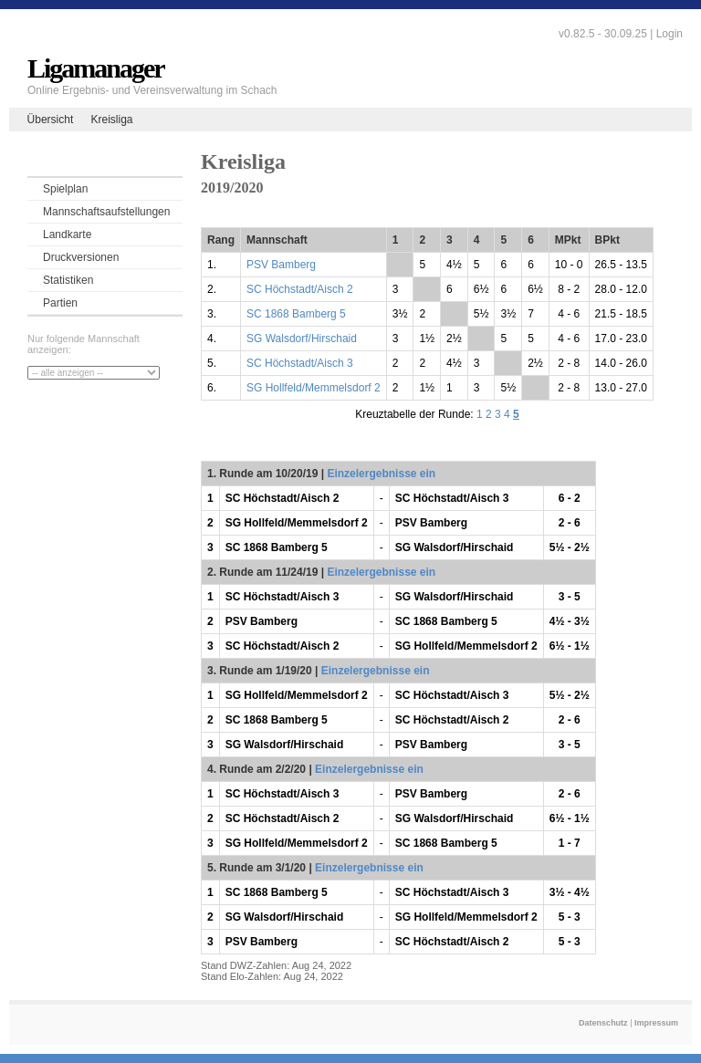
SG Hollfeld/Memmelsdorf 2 (313, 387)
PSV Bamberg (281, 264)
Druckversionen (81, 257)
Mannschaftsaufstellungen (106, 211)
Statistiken (68, 280)
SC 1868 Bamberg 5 (296, 313)
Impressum (656, 1022)
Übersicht (50, 119)
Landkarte (67, 234)
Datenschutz (603, 1022)
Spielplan (65, 188)
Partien (60, 303)
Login (669, 33)
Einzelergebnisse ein (381, 473)
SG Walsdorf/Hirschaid (301, 338)
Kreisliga (111, 119)
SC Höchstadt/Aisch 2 (299, 289)
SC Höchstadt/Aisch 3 (299, 363)
